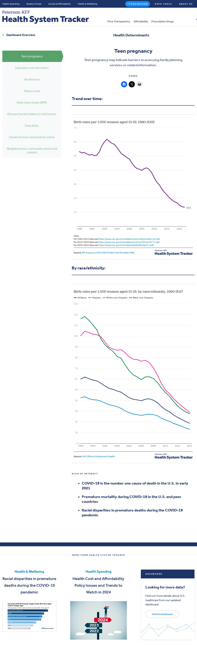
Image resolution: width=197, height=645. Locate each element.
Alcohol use (32, 76)
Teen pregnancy (32, 53)
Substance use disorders (32, 64)
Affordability (99, 17)
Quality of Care (33, 4)
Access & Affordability (59, 4)
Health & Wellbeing (87, 4)
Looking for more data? (167, 583)
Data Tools (163, 4)
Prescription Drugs (120, 17)
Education (32, 122)
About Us (186, 4)
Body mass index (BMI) (32, 99)
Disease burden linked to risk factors (31, 110)
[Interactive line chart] (133, 185)
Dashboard (139, 4)
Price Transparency (76, 17)
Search (159, 15)
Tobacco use (31, 87)
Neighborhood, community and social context (32, 147)
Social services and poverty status (32, 133)
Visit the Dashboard (162, 610)
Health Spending (10, 4)
